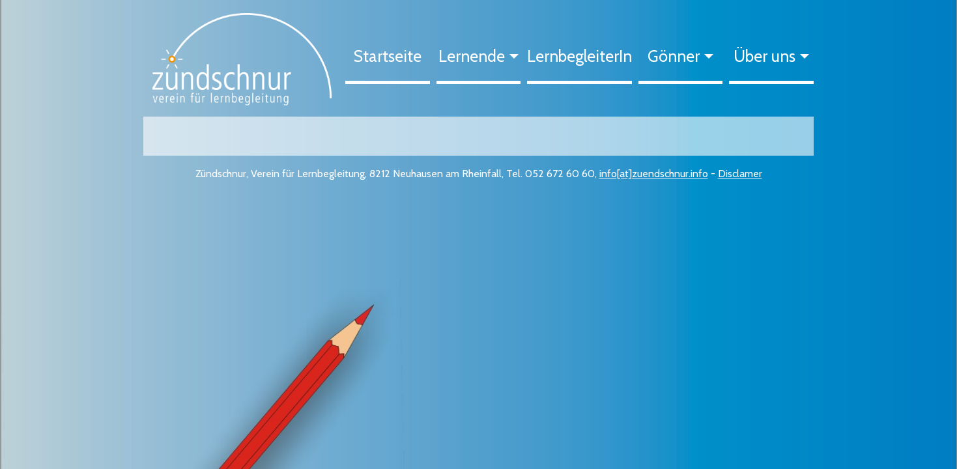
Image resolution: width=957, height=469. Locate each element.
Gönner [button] (674, 56)
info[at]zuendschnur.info (653, 173)
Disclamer (740, 173)
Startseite (387, 56)
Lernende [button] (471, 56)
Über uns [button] (764, 56)
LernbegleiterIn (579, 56)
